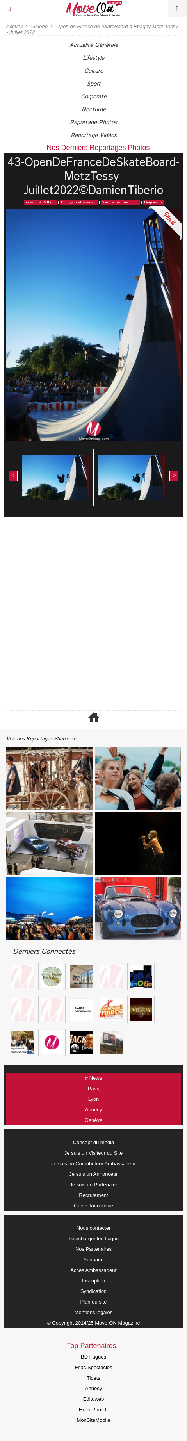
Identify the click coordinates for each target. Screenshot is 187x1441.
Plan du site (93, 1302)
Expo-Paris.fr (93, 1409)
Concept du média (93, 1142)
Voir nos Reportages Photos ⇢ (40, 739)
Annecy (93, 1110)
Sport (94, 84)
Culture (93, 71)
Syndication (93, 1291)
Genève (94, 1120)
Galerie (39, 26)
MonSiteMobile (93, 1420)
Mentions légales (94, 1312)
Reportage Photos (93, 122)
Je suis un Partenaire (93, 1185)
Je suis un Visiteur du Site (93, 1153)
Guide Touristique (93, 1206)
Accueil (14, 26)
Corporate (94, 97)
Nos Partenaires (93, 1249)
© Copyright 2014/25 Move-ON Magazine (93, 1323)
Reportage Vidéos (94, 135)
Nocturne (94, 109)
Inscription (93, 1281)
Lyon (93, 1099)
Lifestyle (93, 58)
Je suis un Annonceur (93, 1174)
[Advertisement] (89, 614)
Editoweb (93, 1399)
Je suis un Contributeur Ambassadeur (93, 1163)
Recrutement (93, 1195)
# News (93, 1078)
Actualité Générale (93, 45)
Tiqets (93, 1378)
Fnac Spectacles (93, 1367)
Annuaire (93, 1260)
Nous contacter (93, 1228)
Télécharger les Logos (93, 1238)
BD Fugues (93, 1357)
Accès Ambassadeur (93, 1270)
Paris (94, 1088)
